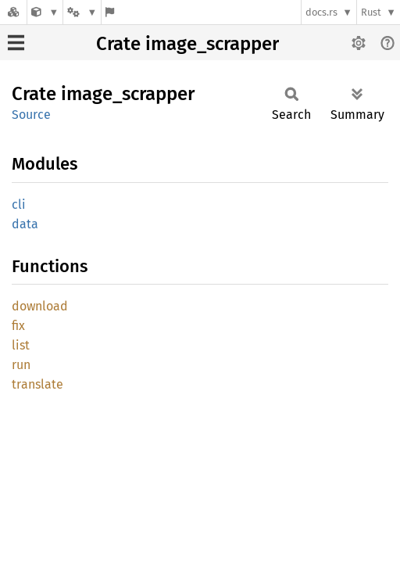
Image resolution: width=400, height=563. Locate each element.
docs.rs (321, 12)
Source (31, 114)
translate (37, 384)
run (21, 364)
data (25, 224)
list (21, 345)
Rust (371, 12)
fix (18, 325)
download (40, 306)
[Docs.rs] (13, 12)
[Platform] (82, 12)
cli (19, 204)
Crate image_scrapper (187, 44)
